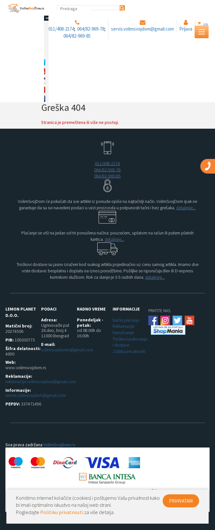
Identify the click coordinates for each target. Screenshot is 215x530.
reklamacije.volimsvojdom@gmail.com (40, 381)
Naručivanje (123, 332)
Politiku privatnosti (61, 512)
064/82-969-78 (107, 170)
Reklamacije (123, 326)
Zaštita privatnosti (129, 351)
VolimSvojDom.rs (59, 445)
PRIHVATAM (181, 501)
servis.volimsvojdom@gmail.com (35, 395)
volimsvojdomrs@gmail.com (67, 350)
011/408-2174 (107, 163)
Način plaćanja (126, 320)
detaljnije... (186, 208)
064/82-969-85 (107, 176)
